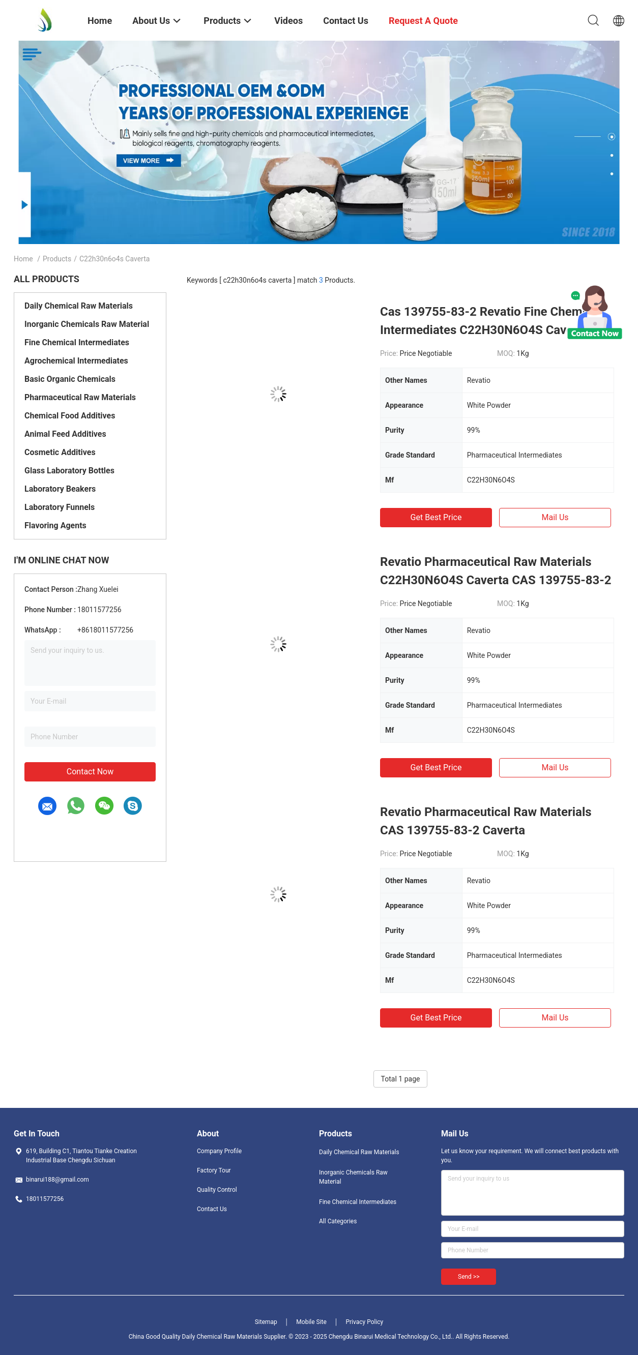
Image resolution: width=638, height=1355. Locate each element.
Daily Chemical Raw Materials (78, 306)
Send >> (468, 1276)
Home (23, 259)
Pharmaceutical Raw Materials (80, 397)
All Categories (338, 1221)
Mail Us (554, 517)
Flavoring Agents (55, 525)
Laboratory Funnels (59, 507)
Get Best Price (436, 517)
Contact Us (212, 1209)
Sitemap (266, 1322)
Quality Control (217, 1189)
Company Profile (219, 1151)
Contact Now (90, 771)
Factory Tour (214, 1170)
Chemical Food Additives (69, 415)
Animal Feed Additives (65, 434)
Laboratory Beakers (60, 489)
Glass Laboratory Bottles (69, 470)
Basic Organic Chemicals (69, 379)
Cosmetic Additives (60, 452)
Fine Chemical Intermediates (76, 342)
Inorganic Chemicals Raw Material (86, 324)
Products (57, 259)
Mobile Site (311, 1322)
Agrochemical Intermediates (76, 361)
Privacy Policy (364, 1322)
